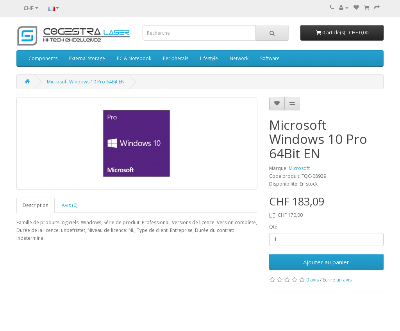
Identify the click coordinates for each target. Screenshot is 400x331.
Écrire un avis (337, 279)
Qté (273, 226)
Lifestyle (209, 58)
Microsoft (299, 168)
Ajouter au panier (326, 262)
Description (35, 205)
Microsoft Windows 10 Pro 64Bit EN (86, 81)
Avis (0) (69, 205)
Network (239, 58)
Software (270, 58)
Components (43, 58)
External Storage (87, 58)
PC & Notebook (134, 58)
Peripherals (175, 58)
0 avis (312, 279)
